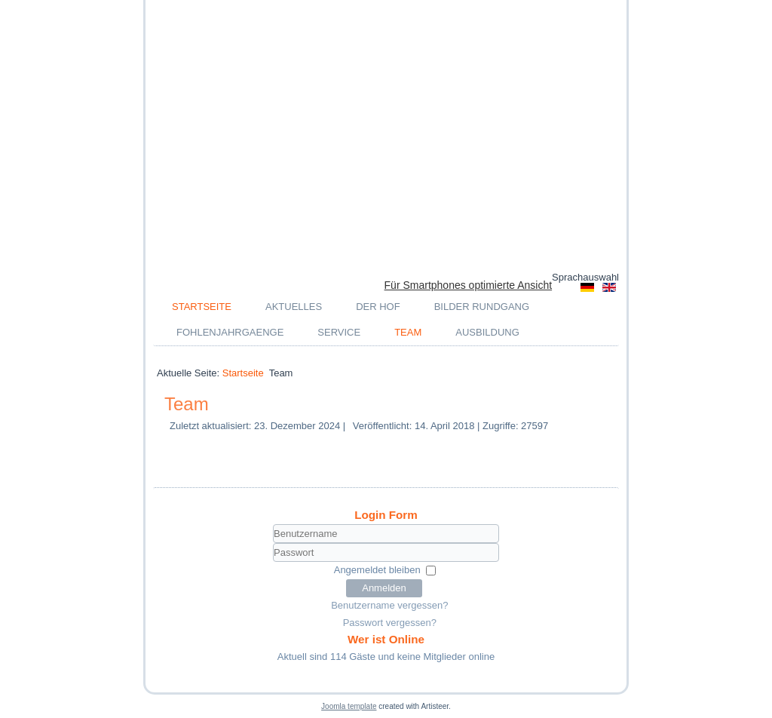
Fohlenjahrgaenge (229, 332)
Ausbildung (487, 332)
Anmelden (384, 588)
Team (407, 332)
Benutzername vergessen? (389, 605)
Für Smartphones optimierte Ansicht (468, 285)
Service (338, 332)
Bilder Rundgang (481, 306)
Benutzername (172, 543)
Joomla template (348, 706)
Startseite (201, 306)
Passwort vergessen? (390, 622)
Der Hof (378, 306)
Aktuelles (293, 306)
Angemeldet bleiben (377, 569)
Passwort (172, 562)
